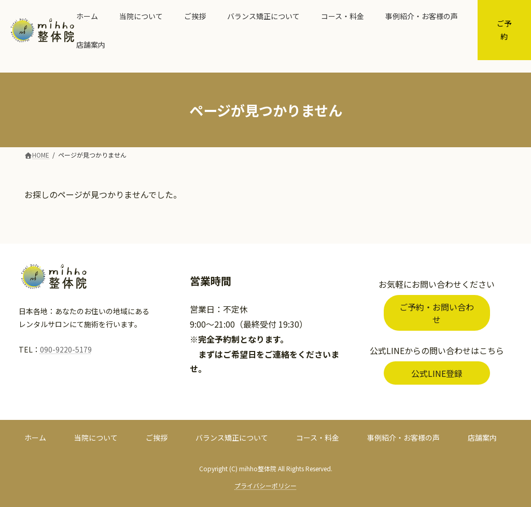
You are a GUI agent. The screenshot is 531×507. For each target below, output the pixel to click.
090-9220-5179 (66, 349)
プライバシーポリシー (265, 485)
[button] (437, 313)
